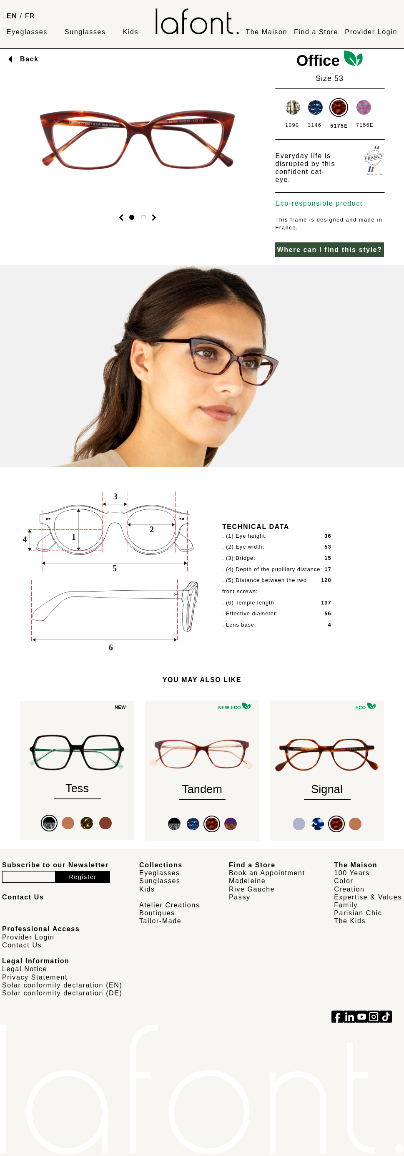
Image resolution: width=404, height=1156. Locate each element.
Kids (131, 31)
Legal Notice (24, 968)
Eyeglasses (27, 31)
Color (343, 880)
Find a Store (316, 31)
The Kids (350, 920)
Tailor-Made (160, 920)
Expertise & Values (368, 897)
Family (346, 905)
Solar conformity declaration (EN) (62, 985)
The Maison (266, 31)
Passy (240, 897)
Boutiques (157, 913)
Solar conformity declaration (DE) (62, 993)
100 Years (352, 872)
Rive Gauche (252, 889)
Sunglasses (85, 31)
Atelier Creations (169, 905)
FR (30, 16)
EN (12, 16)
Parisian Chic (358, 913)
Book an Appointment (267, 872)
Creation (349, 889)
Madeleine (247, 880)
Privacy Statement (35, 977)
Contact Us (22, 945)
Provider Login (371, 31)
